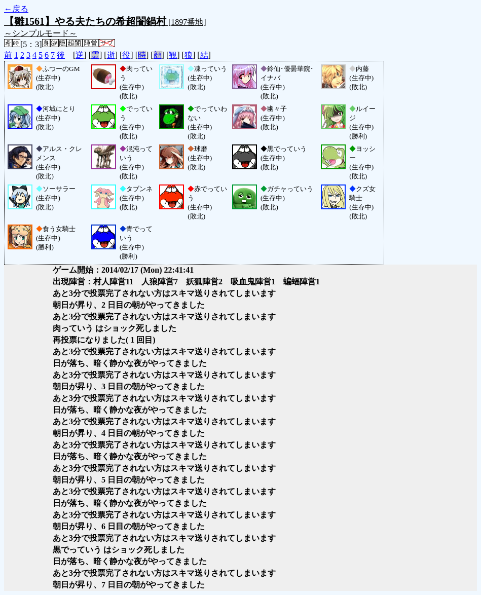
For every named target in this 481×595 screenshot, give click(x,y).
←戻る (16, 9)
